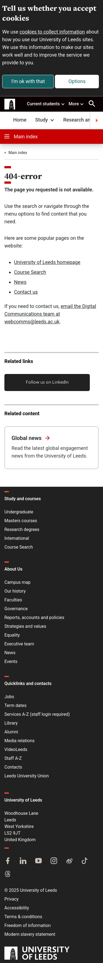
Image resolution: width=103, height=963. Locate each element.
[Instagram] (53, 861)
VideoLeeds (15, 749)
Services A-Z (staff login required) (37, 714)
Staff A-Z (13, 758)
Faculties (13, 599)
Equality (12, 635)
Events (10, 661)
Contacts (13, 767)
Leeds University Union (26, 775)
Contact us (26, 292)
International (16, 538)
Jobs (9, 696)
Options (76, 81)
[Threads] (7, 874)
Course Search (30, 272)
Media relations (19, 740)
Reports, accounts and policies (34, 617)
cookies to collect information (52, 32)
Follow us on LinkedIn (47, 381)
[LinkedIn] (23, 861)
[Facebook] (7, 861)
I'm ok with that (28, 81)
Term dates (15, 705)
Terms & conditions (23, 916)
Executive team (19, 643)
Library (11, 723)
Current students (46, 103)
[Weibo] (69, 861)
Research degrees (21, 529)
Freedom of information (27, 925)
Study (45, 120)
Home (19, 120)
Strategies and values (25, 626)
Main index (21, 136)
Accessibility (16, 907)
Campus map (17, 582)
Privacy (11, 899)
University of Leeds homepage (47, 262)
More (76, 103)
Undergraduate (18, 511)
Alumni (11, 731)
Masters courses (20, 520)
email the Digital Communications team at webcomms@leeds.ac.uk (50, 313)
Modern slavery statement (29, 934)
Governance (16, 608)
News (20, 282)
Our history (15, 591)
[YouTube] (38, 861)
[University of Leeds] (36, 954)
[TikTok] (84, 861)
